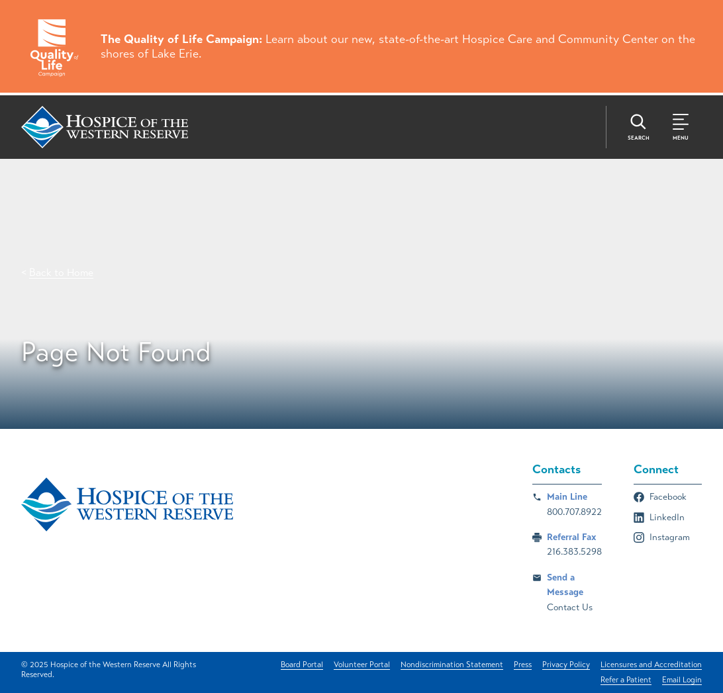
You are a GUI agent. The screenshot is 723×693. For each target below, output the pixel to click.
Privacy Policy (566, 664)
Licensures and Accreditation (651, 664)
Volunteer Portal (362, 664)
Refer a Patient (626, 679)
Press (523, 664)
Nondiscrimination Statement (452, 664)
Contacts (556, 469)
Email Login (682, 679)
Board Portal (302, 664)
